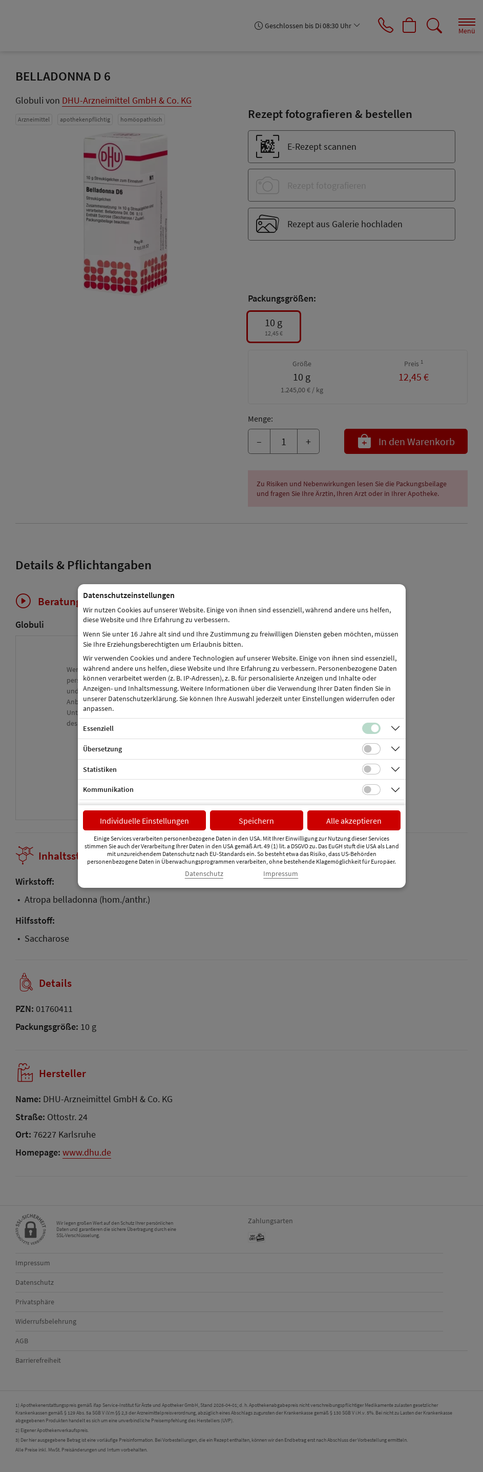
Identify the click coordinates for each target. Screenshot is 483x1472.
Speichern (256, 820)
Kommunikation (108, 789)
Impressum (280, 873)
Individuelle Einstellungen (144, 820)
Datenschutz (204, 873)
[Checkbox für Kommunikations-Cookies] (371, 789)
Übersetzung (102, 748)
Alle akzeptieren (354, 820)
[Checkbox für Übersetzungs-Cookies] (371, 748)
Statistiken (100, 769)
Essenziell (98, 728)
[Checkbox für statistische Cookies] (371, 769)
